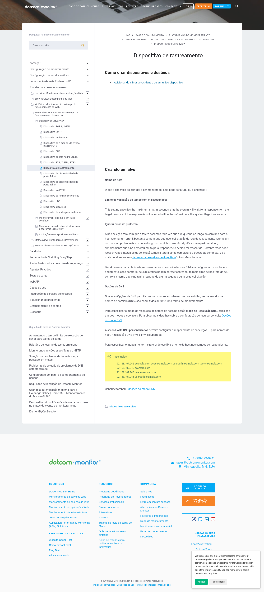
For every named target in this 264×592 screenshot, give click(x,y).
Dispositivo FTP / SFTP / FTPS (59, 162)
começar (35, 63)
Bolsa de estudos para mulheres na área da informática (112, 543)
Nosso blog (146, 536)
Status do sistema (109, 507)
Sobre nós (146, 491)
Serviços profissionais (111, 501)
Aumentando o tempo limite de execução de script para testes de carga (56, 337)
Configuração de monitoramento (49, 69)
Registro (132, 6)
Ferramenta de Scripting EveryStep (51, 257)
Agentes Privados (40, 269)
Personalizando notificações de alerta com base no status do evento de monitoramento (58, 404)
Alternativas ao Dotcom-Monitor (154, 509)
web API (35, 281)
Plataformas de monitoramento (49, 87)
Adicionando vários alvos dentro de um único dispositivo (148, 82)
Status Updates (152, 6)
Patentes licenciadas (146, 584)
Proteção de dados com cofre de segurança (56, 263)
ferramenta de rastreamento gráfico (154, 257)
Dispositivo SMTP (52, 132)
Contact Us (173, 6)
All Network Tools (59, 555)
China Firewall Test (60, 545)
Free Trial (204, 6)
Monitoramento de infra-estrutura (68, 512)
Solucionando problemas (45, 299)
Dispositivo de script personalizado (62, 212)
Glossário (35, 312)
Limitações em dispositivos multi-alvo (59, 234)
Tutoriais (109, 6)
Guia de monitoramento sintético (112, 533)
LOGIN (188, 6)
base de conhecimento (84, 6)
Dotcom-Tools (203, 549)
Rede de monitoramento (154, 520)
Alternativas (105, 512)
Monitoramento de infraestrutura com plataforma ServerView (59, 227)
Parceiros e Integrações (154, 515)
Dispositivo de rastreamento (59, 168)
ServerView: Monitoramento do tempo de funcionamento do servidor (56, 114)
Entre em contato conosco (155, 501)
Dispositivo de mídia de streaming (61, 195)
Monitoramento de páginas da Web (69, 501)
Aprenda (104, 517)
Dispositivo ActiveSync (55, 137)
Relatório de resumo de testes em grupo (53, 344)
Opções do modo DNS (141, 389)
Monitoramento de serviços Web (67, 496)
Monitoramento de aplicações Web (69, 507)
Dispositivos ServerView (122, 406)
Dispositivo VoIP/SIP (54, 190)
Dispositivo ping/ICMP (55, 206)
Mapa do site (164, 584)
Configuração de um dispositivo (49, 75)
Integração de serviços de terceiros (51, 293)
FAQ (120, 6)
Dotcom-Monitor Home (62, 491)
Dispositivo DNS (51, 151)
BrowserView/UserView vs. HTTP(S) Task (57, 245)
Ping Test (54, 550)
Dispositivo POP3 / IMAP (56, 126)
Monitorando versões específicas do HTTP (55, 350)
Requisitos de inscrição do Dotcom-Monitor (55, 384)
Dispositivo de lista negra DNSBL (60, 156)
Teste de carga (39, 275)
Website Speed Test (60, 539)
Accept (201, 581)
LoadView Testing (201, 543)
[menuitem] (222, 6)
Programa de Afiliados (111, 491)
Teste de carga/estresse (63, 517)
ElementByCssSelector (43, 411)
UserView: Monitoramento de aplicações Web (59, 93)
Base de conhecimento (153, 531)
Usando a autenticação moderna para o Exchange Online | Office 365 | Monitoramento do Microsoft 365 (57, 393)
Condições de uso (126, 584)
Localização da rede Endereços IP (50, 81)
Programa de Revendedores (115, 496)
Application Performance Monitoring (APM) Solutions (69, 524)
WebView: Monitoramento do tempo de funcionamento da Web (55, 105)
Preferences (218, 581)
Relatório (35, 251)
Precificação (147, 496)
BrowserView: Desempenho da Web (53, 98)
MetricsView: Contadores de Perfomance (56, 240)
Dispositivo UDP (51, 201)
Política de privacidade (104, 584)
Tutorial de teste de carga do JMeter (115, 524)
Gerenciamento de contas (45, 306)
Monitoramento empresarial (156, 526)
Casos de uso (38, 287)
